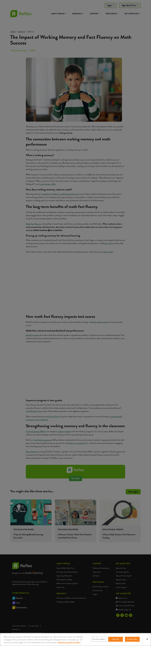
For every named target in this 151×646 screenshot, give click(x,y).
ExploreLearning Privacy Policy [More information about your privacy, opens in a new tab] (69, 642)
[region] (75, 639)
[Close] (147, 639)
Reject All (115, 639)
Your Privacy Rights (99, 639)
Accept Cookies (132, 639)
